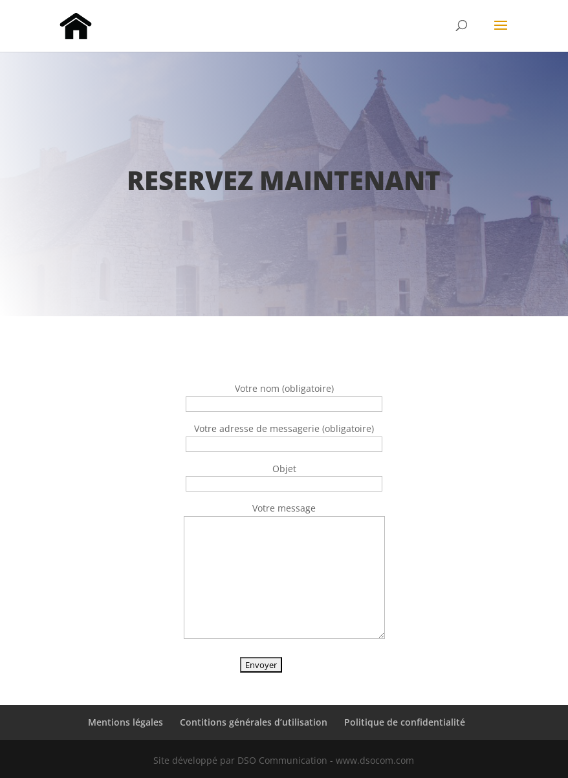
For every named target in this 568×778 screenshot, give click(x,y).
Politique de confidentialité (404, 722)
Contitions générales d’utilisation (253, 722)
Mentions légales (125, 722)
